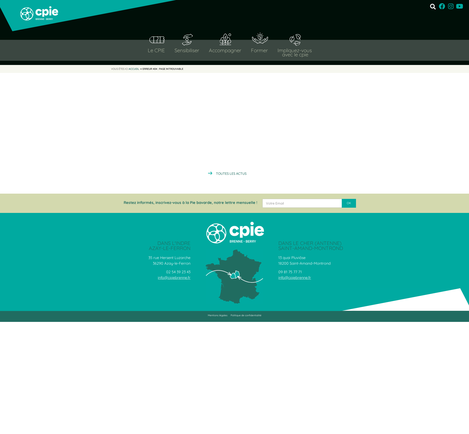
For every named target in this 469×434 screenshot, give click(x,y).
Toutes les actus (231, 173)
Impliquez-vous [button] (295, 50)
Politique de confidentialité (246, 315)
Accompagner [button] (225, 50)
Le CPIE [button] (156, 50)
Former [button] (259, 50)
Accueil (134, 68)
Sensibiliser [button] (187, 50)
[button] (433, 6)
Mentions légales (217, 315)
